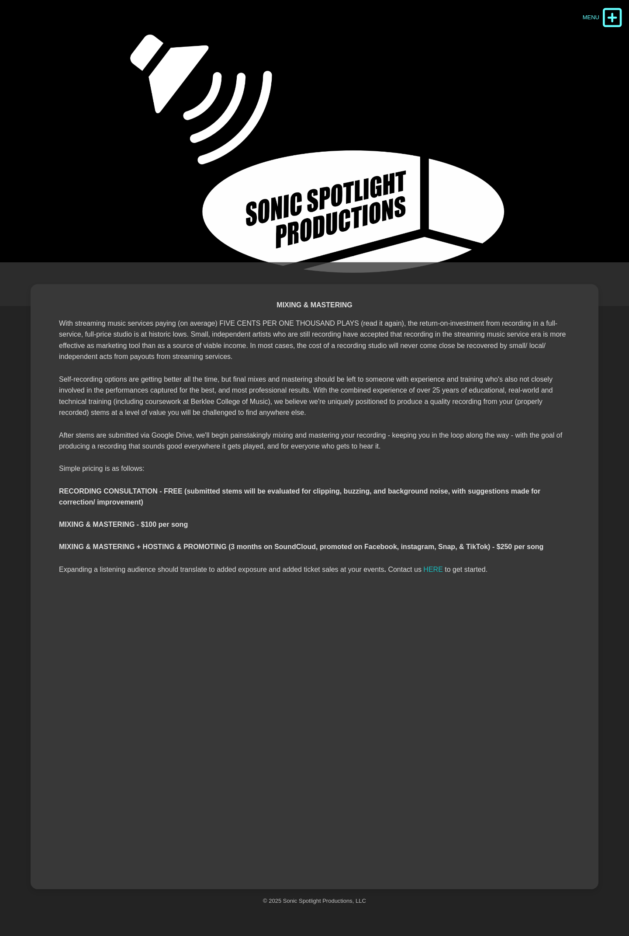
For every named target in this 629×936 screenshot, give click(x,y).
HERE (432, 569)
